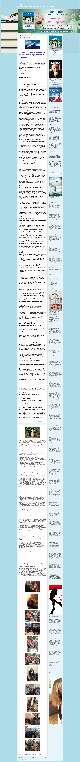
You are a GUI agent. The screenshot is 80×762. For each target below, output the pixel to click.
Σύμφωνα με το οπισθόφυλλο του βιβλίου (55, 332)
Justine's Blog (22, 4)
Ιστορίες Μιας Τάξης (51, 275)
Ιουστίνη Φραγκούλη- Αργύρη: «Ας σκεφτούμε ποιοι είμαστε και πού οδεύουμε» (32, 55)
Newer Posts (21, 757)
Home (32, 757)
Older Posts (44, 757)
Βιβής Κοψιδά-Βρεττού (55, 623)
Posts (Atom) (24, 759)
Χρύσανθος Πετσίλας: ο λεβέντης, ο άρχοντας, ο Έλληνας (29, 425)
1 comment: (34, 754)
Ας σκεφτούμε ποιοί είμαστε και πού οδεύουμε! (27, 37)
